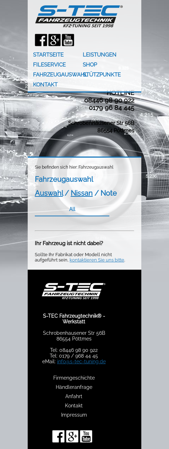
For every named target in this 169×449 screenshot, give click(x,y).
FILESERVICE (49, 65)
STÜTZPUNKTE (102, 75)
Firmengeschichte (74, 378)
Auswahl (49, 193)
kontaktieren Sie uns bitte (97, 260)
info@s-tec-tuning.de (81, 361)
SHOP (90, 65)
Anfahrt (73, 396)
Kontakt (74, 405)
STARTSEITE (48, 55)
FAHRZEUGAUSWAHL (58, 75)
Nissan (82, 193)
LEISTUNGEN (99, 55)
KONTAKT (45, 84)
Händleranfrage (74, 387)
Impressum (74, 415)
